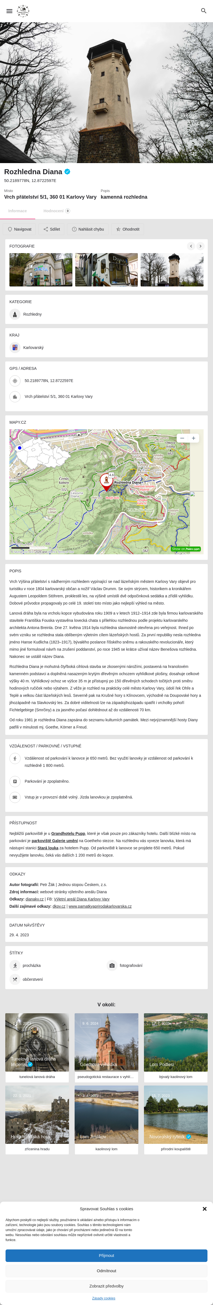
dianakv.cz (35, 899)
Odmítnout (106, 1270)
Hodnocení (57, 210)
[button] (204, 1209)
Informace (17, 211)
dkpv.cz (59, 906)
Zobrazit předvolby (106, 1286)
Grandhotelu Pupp (68, 833)
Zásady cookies (103, 1298)
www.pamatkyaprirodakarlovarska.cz (100, 906)
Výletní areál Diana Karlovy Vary (82, 899)
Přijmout (106, 1255)
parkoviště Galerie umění (55, 841)
